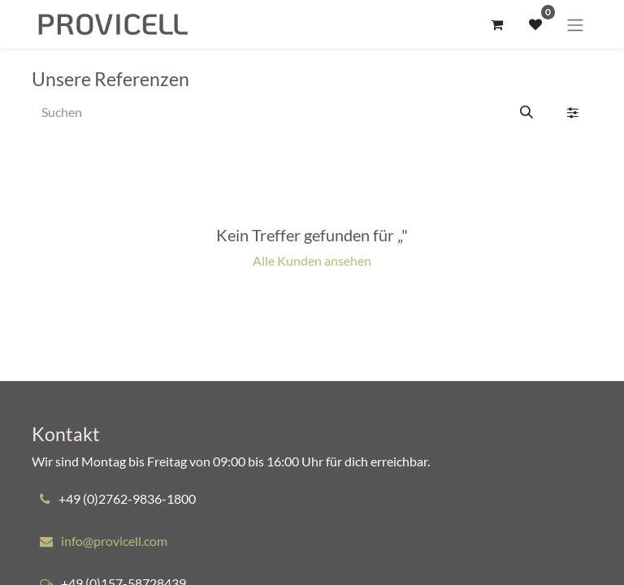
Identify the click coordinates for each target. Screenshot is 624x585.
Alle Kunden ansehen (312, 260)
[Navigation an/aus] (575, 24)
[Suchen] (526, 112)
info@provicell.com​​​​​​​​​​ (114, 540)
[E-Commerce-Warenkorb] (496, 24)
